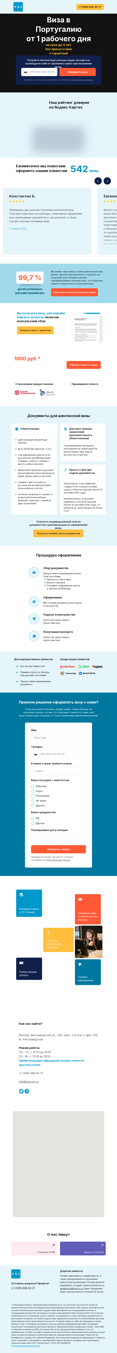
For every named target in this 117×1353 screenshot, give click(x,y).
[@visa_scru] (27, 1091)
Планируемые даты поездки (49, 830)
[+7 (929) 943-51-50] (21, 1091)
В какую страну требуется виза (51, 763)
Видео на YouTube (94, 1252)
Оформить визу (77, 71)
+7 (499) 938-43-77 (31, 1073)
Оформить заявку (58, 849)
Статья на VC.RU (46, 1252)
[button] (74, 292)
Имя (33, 730)
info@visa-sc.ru (29, 1081)
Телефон (36, 746)
